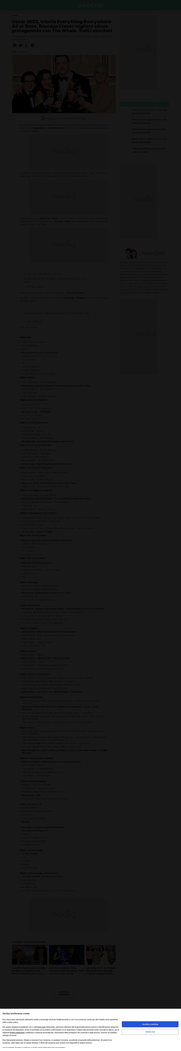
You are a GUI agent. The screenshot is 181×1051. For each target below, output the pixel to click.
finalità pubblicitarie (17, 1033)
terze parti (41, 1027)
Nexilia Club (150, 1032)
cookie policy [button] (12, 1022)
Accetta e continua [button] (150, 1024)
